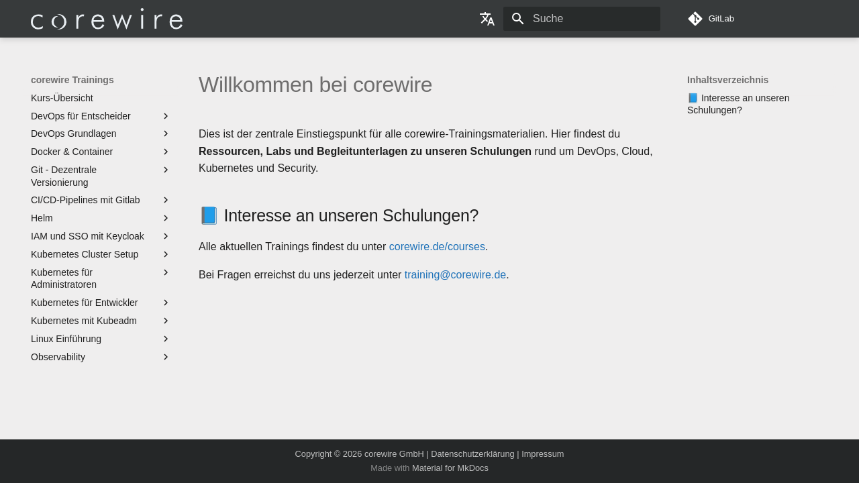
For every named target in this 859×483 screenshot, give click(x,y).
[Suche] (581, 19)
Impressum (542, 454)
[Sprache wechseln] (487, 18)
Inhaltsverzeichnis (727, 79)
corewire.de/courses (437, 246)
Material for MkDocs (450, 468)
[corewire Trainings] (107, 19)
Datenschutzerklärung (472, 454)
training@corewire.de (455, 274)
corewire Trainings (72, 79)
